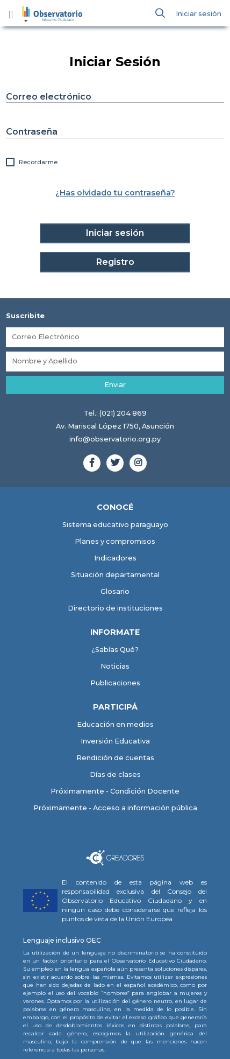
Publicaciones (115, 683)
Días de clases (115, 774)
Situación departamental (115, 575)
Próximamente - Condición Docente (115, 791)
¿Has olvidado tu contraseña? (115, 193)
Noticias (115, 666)
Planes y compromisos (115, 541)
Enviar (115, 385)
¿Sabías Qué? (115, 650)
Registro (115, 262)
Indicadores (115, 558)
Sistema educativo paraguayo (115, 525)
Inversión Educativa (115, 741)
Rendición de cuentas (115, 758)
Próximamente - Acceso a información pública (115, 808)
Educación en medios (115, 724)
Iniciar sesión (198, 14)
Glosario (115, 591)
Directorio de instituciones (115, 608)
